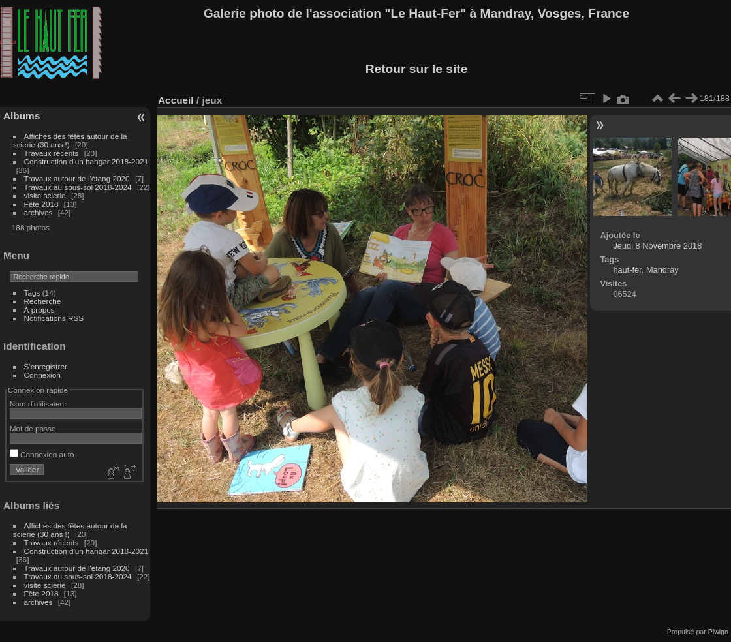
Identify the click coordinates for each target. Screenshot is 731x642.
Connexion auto (42, 454)
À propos (39, 309)
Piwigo (718, 631)
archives (38, 212)
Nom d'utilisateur (38, 403)
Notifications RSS (54, 318)
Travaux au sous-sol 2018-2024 (78, 187)
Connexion (42, 375)
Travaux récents (51, 153)
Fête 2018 (41, 204)
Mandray (662, 270)
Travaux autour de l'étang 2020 (77, 178)
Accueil (176, 100)
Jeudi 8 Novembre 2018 (657, 246)
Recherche (42, 301)
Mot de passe (33, 428)
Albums (21, 115)
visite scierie (45, 195)
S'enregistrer (45, 366)
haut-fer (627, 270)
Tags (32, 292)
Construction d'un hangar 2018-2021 (86, 161)
